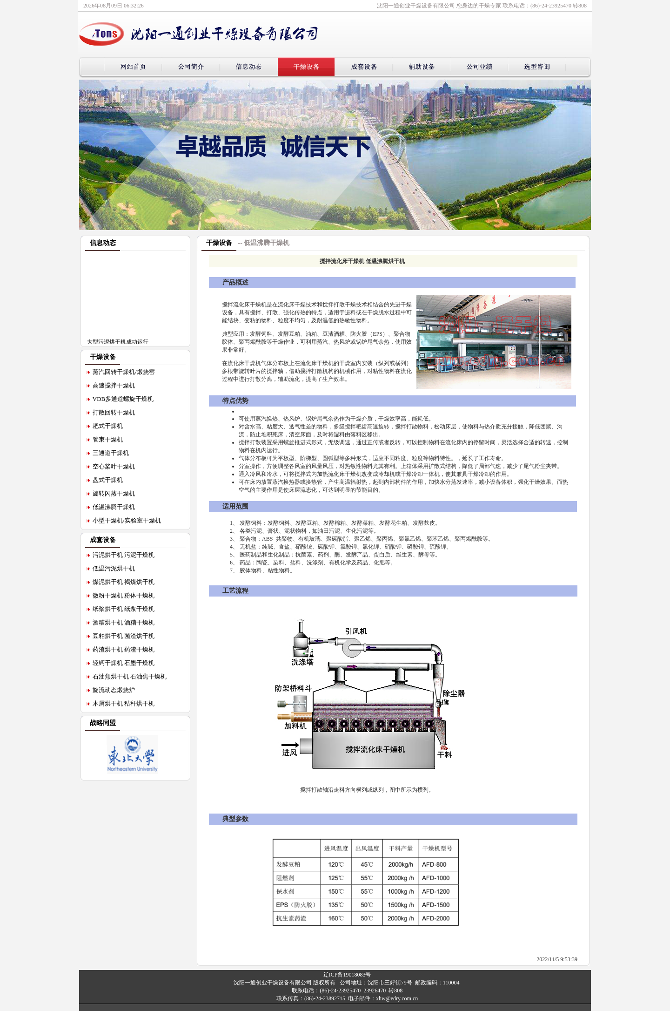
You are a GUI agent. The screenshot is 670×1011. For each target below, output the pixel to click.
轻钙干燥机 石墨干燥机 (123, 662)
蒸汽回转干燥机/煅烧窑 (124, 371)
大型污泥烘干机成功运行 (117, 343)
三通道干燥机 (111, 452)
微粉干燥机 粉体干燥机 (123, 595)
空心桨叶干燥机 (114, 466)
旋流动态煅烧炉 (114, 689)
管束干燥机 (108, 439)
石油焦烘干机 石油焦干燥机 (130, 676)
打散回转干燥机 (114, 412)
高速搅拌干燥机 (114, 385)
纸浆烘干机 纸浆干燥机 (123, 608)
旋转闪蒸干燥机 (114, 493)
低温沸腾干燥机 (114, 506)
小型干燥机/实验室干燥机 (127, 520)
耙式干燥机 (108, 425)
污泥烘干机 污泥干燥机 (123, 554)
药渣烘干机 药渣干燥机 (123, 649)
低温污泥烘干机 (114, 568)
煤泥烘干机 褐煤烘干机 (123, 581)
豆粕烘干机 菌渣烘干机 (123, 635)
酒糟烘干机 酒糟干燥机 (123, 622)
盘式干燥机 (108, 479)
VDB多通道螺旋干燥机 (123, 398)
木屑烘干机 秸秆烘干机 (123, 703)
